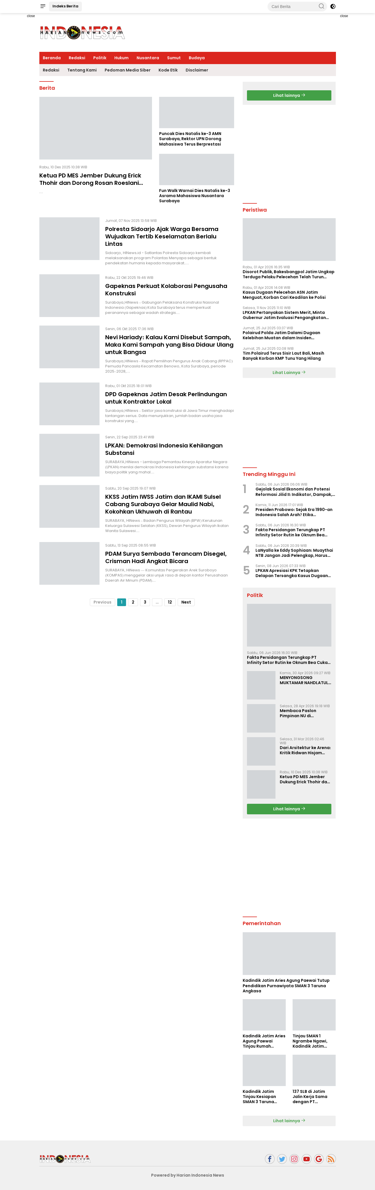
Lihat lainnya (289, 95)
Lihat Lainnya (289, 372)
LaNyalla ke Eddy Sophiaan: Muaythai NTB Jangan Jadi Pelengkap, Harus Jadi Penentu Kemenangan (294, 553)
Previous (103, 602)
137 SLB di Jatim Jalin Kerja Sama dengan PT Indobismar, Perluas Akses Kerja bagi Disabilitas (314, 1097)
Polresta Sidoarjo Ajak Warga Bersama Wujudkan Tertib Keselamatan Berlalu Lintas (161, 236)
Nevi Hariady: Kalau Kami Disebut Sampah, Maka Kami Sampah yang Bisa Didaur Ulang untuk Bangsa (169, 344)
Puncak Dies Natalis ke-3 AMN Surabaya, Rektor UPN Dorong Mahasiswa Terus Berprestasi (190, 139)
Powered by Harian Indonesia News (187, 1175)
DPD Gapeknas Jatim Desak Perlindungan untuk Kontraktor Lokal (166, 398)
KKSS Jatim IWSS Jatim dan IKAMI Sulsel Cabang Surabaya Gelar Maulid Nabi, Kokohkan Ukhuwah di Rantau (163, 504)
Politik (99, 58)
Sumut (174, 58)
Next (186, 602)
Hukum (121, 58)
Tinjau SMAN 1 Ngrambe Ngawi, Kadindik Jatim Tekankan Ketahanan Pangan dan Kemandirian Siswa (313, 1041)
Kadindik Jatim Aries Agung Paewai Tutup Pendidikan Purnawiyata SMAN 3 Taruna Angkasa (286, 985)
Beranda (52, 58)
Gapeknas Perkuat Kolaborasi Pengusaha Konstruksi (166, 289)
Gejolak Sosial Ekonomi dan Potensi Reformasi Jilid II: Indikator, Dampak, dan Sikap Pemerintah (294, 491)
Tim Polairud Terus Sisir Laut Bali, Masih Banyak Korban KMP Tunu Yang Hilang (284, 356)
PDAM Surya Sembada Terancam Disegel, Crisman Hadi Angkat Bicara (165, 557)
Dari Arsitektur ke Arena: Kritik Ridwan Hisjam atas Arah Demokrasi (305, 750)
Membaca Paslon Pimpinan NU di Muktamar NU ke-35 (300, 713)
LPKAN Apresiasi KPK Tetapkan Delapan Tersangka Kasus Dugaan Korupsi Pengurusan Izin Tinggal (292, 573)
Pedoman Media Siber (128, 70)
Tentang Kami (82, 70)
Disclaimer (197, 70)
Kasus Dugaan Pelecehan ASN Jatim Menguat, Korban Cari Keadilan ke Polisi (284, 295)
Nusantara (148, 58)
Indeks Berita (65, 6)
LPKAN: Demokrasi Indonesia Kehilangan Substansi (164, 449)
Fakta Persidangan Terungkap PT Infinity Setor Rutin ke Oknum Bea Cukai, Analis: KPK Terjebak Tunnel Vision (291, 532)
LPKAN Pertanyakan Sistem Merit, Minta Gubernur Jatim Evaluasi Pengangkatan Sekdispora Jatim (284, 315)
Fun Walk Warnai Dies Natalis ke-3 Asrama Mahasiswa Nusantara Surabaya (194, 196)
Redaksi (77, 58)
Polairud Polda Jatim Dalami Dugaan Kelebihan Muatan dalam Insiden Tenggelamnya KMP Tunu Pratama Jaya (284, 335)
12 (170, 602)
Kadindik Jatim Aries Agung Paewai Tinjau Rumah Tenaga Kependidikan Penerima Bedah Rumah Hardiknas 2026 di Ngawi (264, 1041)
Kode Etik (168, 70)
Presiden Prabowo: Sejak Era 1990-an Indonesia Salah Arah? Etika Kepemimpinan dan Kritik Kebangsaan (296, 512)
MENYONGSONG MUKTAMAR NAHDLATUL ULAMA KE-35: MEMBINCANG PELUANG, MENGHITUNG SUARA (304, 680)
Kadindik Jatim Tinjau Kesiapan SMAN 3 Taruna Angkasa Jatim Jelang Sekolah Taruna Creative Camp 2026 (260, 1097)
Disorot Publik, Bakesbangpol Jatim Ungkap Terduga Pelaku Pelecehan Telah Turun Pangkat (289, 274)
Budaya (197, 58)
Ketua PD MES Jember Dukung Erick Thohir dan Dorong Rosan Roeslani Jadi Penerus (90, 182)
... (157, 602)
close (31, 16)
